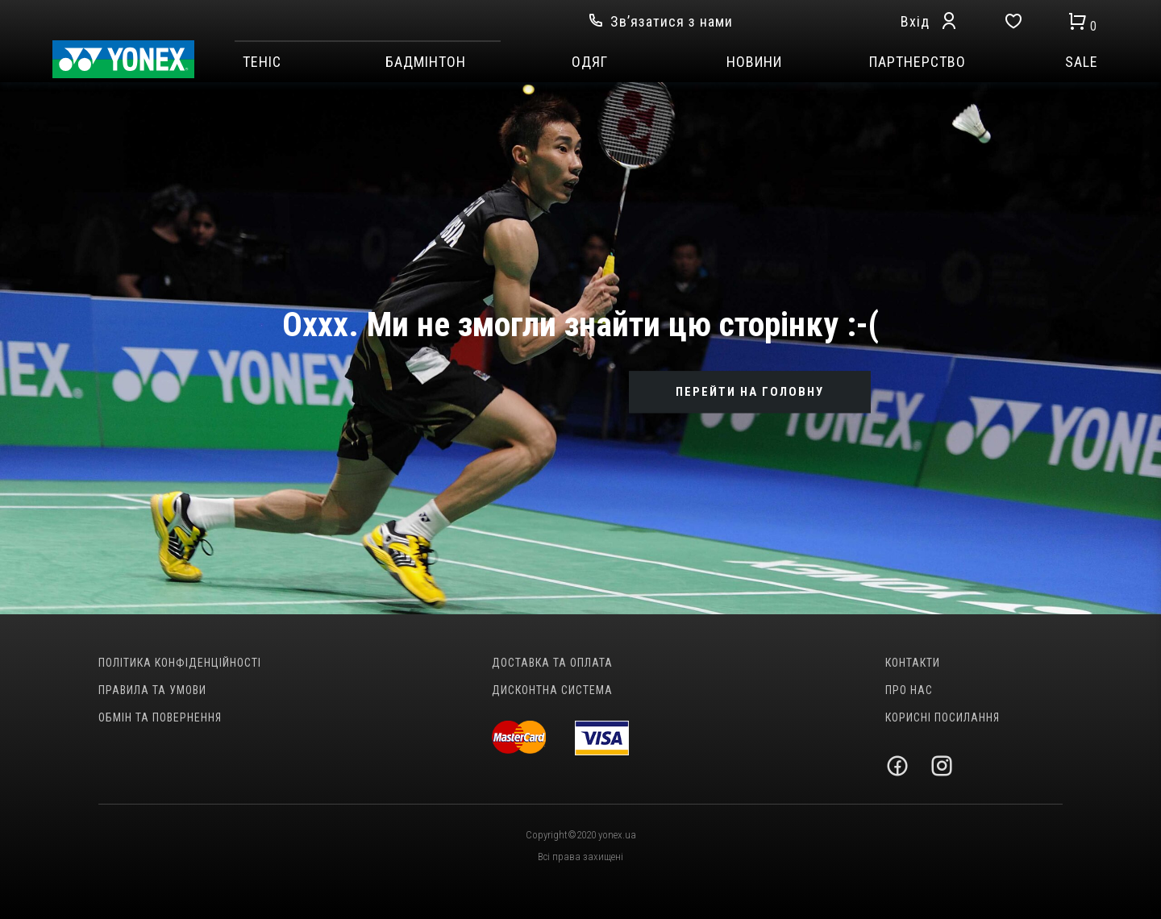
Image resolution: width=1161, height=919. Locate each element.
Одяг (590, 62)
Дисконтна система (552, 690)
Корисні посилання (942, 717)
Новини (754, 62)
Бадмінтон (425, 62)
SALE (1081, 62)
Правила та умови (152, 690)
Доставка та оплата (552, 662)
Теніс (262, 62)
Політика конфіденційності (179, 662)
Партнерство (917, 62)
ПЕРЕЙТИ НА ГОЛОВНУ (750, 392)
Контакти (912, 662)
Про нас (909, 690)
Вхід (915, 21)
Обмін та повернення (160, 717)
